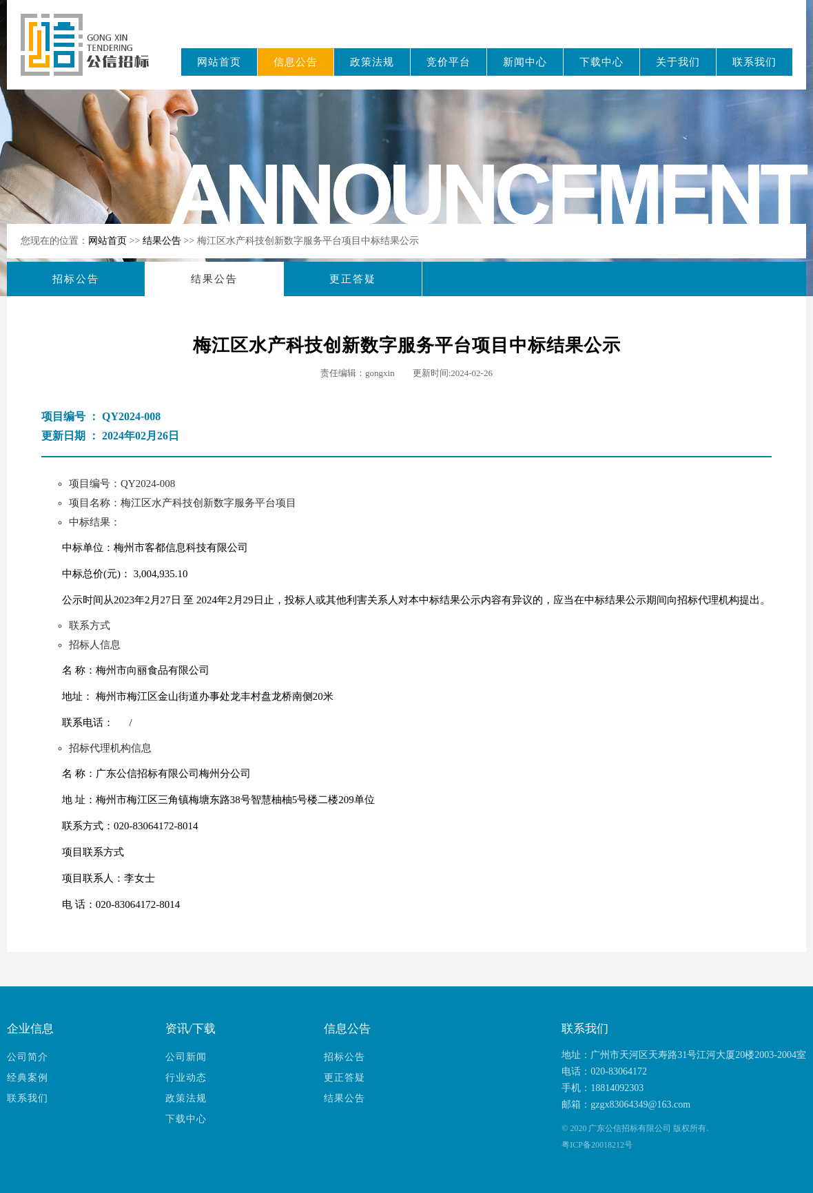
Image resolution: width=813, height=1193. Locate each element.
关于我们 (678, 62)
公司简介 (27, 1057)
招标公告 (75, 278)
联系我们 (754, 62)
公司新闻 (186, 1057)
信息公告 (296, 62)
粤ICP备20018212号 (597, 1145)
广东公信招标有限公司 (91, 54)
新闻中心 (525, 62)
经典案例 (27, 1077)
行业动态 (186, 1077)
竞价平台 (448, 62)
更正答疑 (352, 278)
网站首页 (219, 62)
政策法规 (372, 62)
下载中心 (601, 62)
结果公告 (163, 241)
